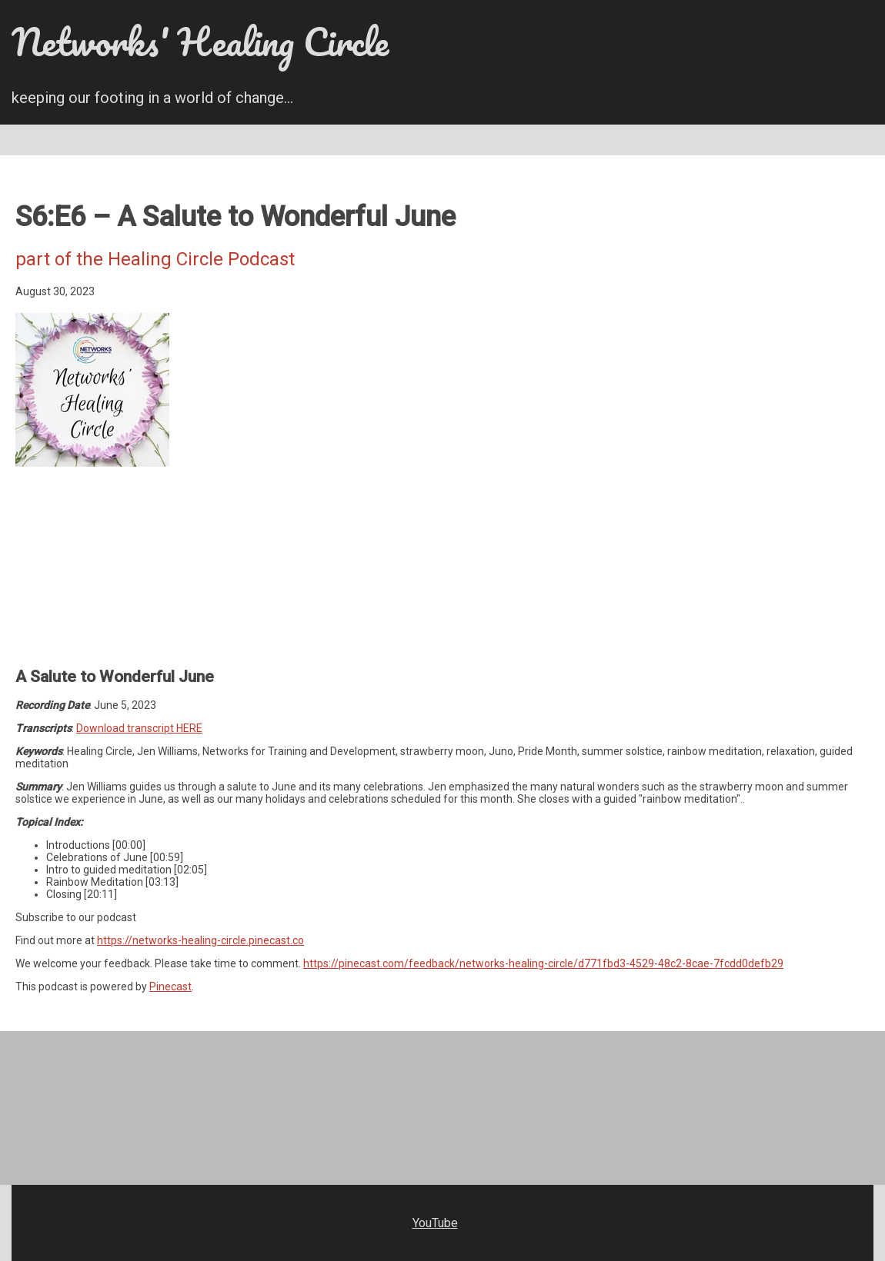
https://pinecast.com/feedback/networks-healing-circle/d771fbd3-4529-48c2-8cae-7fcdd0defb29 (543, 963)
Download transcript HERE (139, 728)
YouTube (435, 1223)
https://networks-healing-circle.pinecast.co (200, 940)
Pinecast (170, 986)
